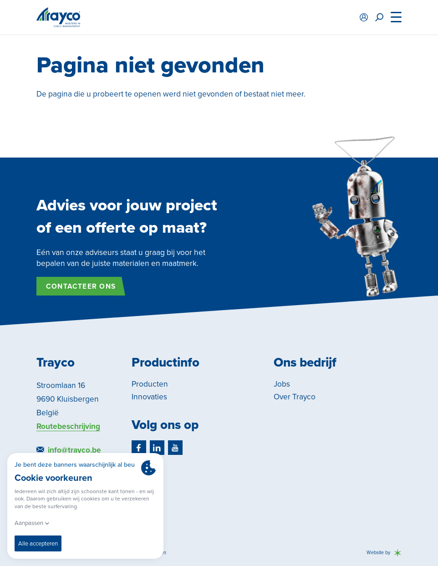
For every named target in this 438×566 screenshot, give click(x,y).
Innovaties (149, 397)
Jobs (282, 384)
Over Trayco (295, 397)
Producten (150, 384)
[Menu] (396, 17)
